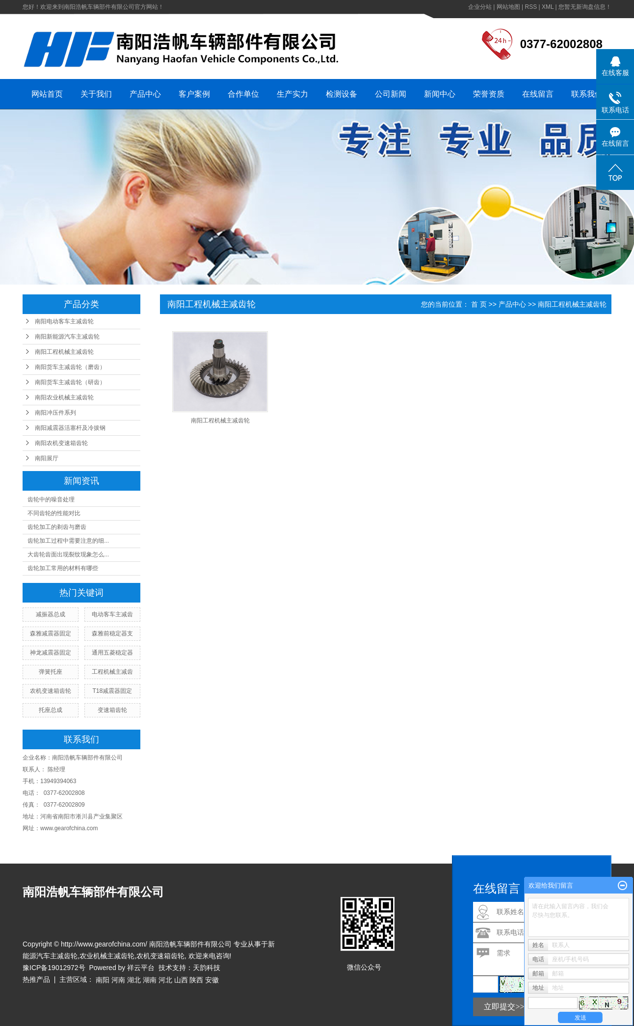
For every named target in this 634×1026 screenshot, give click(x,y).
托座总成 (50, 710)
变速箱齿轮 (112, 710)
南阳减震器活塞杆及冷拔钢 (70, 427)
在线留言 (538, 94)
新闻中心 (439, 94)
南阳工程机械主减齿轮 (64, 351)
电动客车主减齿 (112, 614)
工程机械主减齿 (112, 671)
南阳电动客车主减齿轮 (64, 321)
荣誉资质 (488, 94)
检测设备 (341, 94)
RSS (531, 6)
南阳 (102, 980)
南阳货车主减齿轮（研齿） (70, 382)
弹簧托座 (50, 671)
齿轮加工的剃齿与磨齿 (56, 527)
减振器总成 (50, 614)
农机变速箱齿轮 (50, 690)
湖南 (150, 980)
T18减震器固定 (112, 690)
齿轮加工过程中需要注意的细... (68, 540)
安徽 (212, 980)
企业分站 (480, 6)
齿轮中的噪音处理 (51, 499)
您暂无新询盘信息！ (584, 6)
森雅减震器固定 (50, 633)
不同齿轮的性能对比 (53, 513)
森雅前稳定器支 (112, 633)
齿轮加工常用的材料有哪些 (62, 568)
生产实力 (292, 94)
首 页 (479, 304)
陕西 (196, 980)
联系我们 (587, 94)
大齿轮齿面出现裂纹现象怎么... (68, 554)
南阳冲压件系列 (55, 412)
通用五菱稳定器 (112, 652)
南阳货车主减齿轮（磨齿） (70, 367)
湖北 (134, 980)
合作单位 (243, 94)
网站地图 (508, 6)
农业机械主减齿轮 (106, 956)
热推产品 (36, 979)
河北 (165, 980)
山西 (181, 980)
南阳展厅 (46, 458)
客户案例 (194, 94)
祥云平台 (141, 968)
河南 (118, 980)
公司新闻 (390, 94)
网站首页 (47, 94)
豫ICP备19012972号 (54, 968)
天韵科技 (206, 968)
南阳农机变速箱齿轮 (61, 443)
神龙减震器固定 (50, 652)
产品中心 (145, 94)
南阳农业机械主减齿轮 (64, 397)
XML (548, 6)
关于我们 (96, 94)
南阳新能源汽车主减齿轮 (67, 336)
